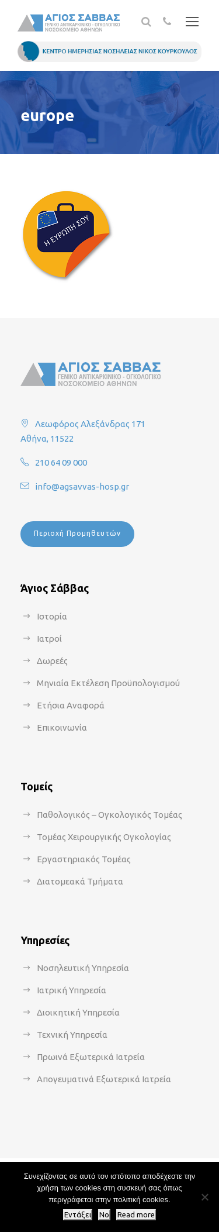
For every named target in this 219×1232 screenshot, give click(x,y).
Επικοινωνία (62, 727)
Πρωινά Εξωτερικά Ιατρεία (91, 1057)
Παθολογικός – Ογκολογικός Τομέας (109, 815)
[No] (204, 1197)
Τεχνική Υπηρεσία (72, 1035)
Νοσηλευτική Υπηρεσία (83, 968)
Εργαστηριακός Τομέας (84, 859)
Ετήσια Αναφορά (71, 705)
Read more (136, 1214)
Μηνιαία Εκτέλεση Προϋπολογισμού (108, 683)
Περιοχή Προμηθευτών (77, 533)
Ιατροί (49, 638)
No (104, 1214)
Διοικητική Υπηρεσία (78, 1012)
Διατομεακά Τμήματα (80, 881)
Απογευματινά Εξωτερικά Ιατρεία (104, 1079)
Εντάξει (77, 1214)
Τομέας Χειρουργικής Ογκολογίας (104, 837)
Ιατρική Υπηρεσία (71, 990)
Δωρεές (52, 661)
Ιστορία (52, 616)
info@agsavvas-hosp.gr (82, 486)
